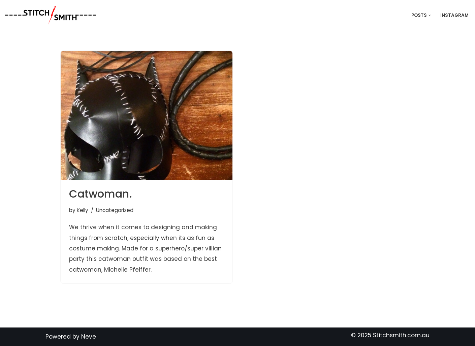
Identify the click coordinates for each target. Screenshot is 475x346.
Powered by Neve (70, 337)
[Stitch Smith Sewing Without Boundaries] (52, 15)
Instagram (454, 15)
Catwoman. (100, 193)
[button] (430, 15)
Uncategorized (114, 210)
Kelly (82, 210)
